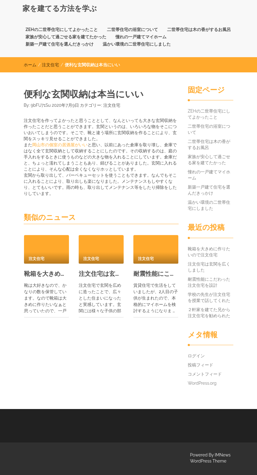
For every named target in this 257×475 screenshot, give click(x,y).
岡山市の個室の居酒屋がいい (59, 144)
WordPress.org (202, 383)
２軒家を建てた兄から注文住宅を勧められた (209, 312)
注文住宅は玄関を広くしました (101, 273)
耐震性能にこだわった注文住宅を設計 (155, 273)
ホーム (30, 64)
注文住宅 (50, 64)
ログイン (196, 355)
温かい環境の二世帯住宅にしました (137, 44)
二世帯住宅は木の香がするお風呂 (199, 29)
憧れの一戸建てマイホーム (140, 36)
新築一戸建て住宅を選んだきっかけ (60, 44)
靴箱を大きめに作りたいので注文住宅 (46, 273)
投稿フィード (200, 364)
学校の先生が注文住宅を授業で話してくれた (209, 297)
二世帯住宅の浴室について (132, 29)
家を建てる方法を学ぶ (59, 8)
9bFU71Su (41, 105)
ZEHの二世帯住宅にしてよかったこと (62, 29)
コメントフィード (205, 374)
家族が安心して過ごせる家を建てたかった (66, 36)
